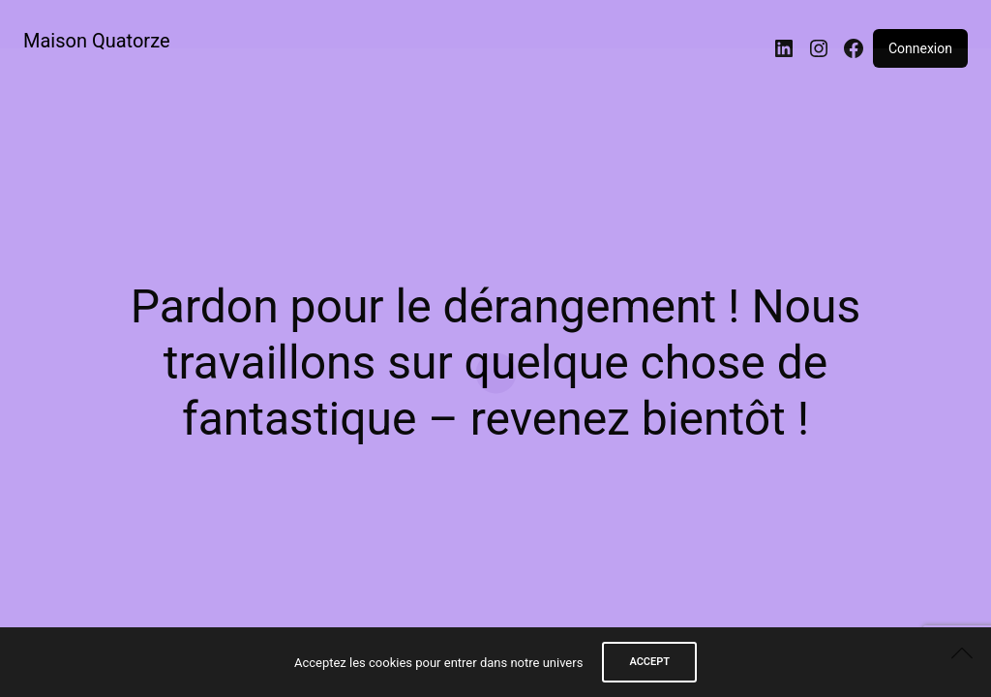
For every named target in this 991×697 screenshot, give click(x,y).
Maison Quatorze (96, 40)
